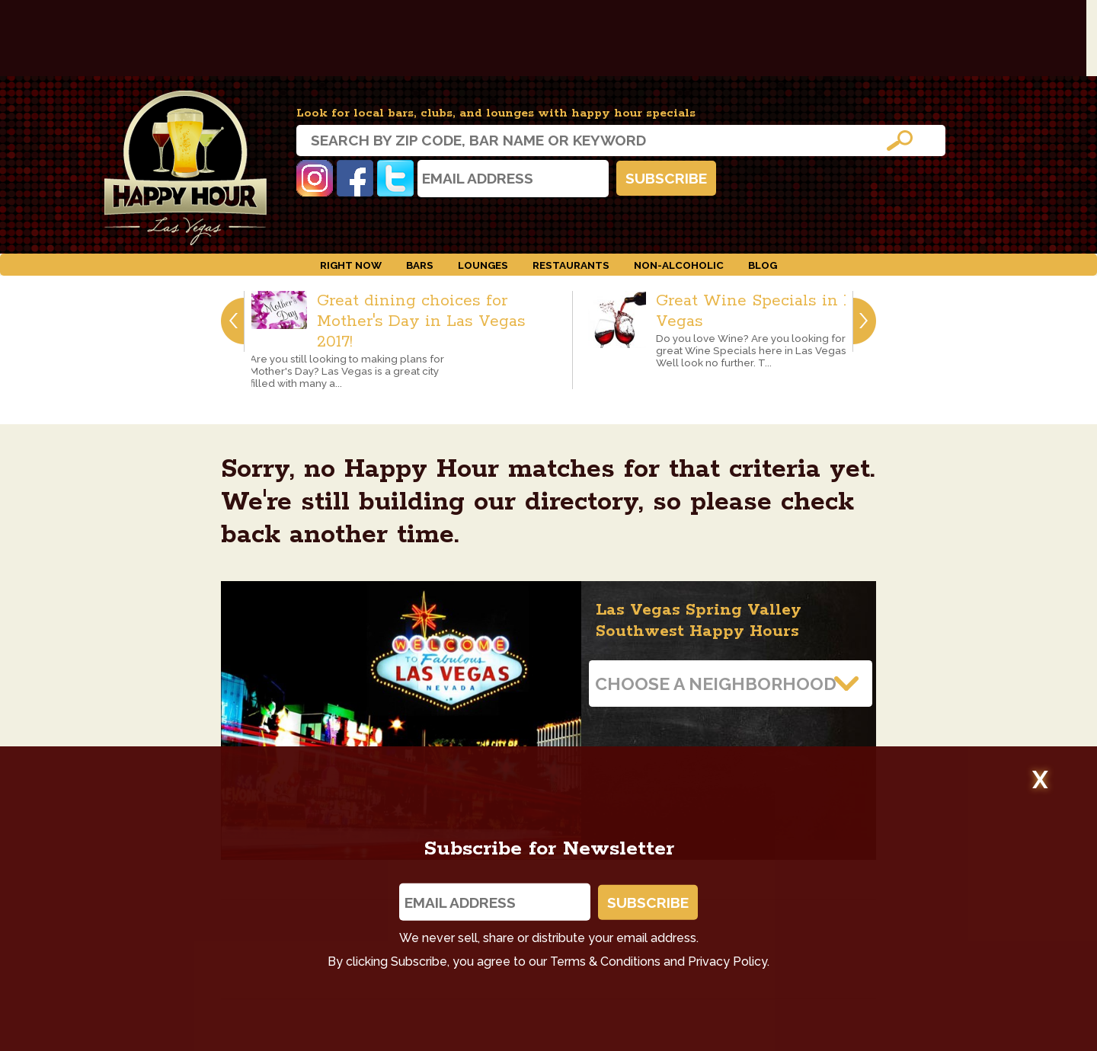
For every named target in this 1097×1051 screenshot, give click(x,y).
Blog (762, 265)
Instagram (314, 178)
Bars (419, 265)
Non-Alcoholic (679, 265)
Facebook (355, 178)
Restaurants (571, 265)
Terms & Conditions (605, 961)
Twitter (395, 178)
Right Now (351, 265)
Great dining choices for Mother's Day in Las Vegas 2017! (421, 322)
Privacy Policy (727, 961)
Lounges (483, 265)
